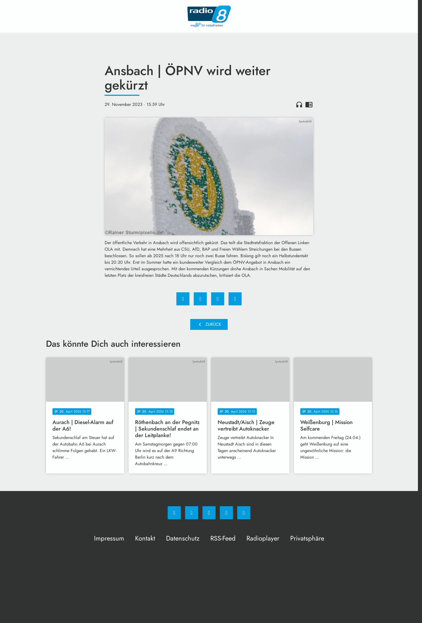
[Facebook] (174, 512)
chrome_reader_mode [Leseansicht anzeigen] (309, 104)
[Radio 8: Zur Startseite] (209, 16)
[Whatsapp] (208, 512)
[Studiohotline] (226, 512)
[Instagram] (191, 512)
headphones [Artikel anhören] (299, 104)
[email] (243, 512)
